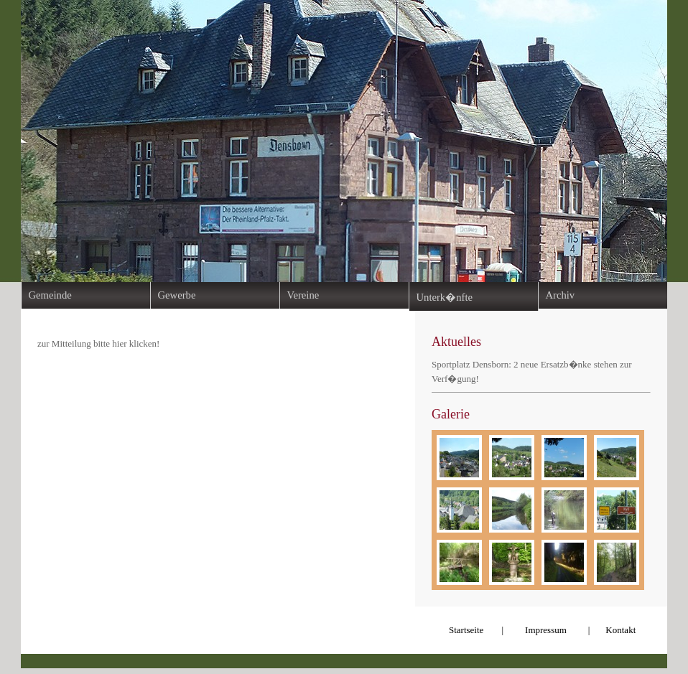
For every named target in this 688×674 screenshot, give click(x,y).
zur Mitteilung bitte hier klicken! (98, 343)
